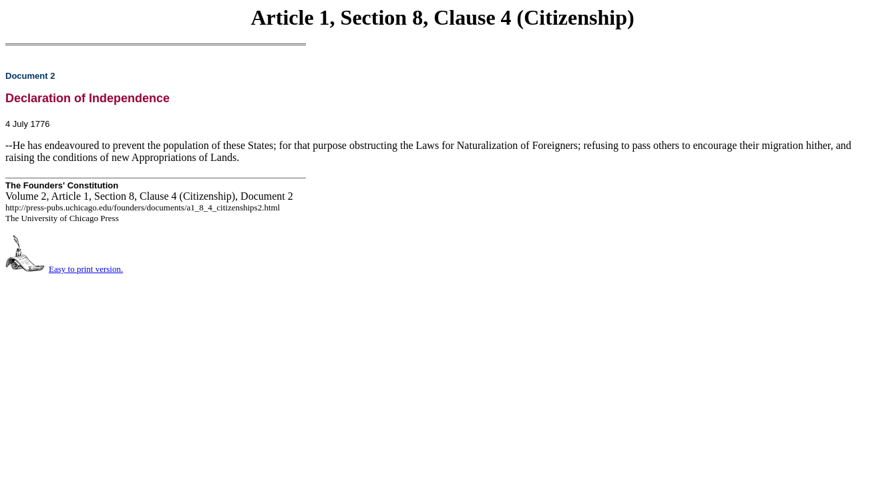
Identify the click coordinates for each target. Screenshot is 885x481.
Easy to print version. (86, 269)
